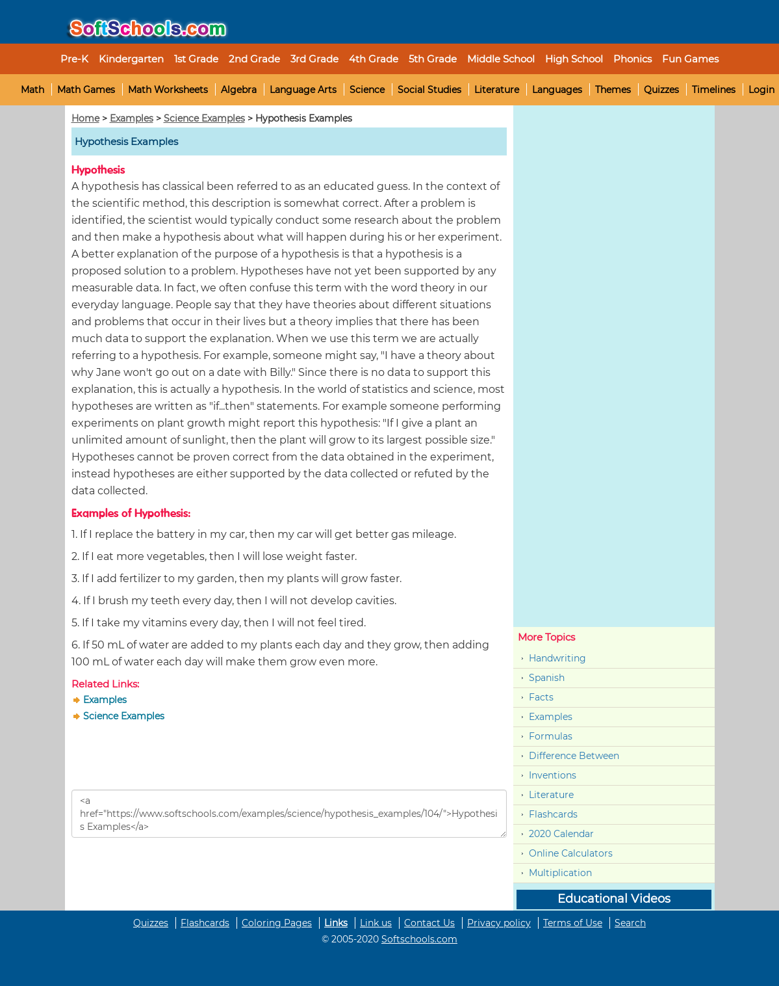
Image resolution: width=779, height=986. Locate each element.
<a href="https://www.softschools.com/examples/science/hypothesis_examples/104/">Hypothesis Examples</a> (289, 814)
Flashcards (553, 814)
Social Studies (429, 90)
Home (85, 118)
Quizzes (661, 90)
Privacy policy (499, 923)
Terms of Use (572, 923)
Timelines (713, 90)
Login (761, 90)
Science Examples (204, 118)
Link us (376, 923)
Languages (557, 90)
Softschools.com (419, 939)
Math (32, 90)
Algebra (239, 90)
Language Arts (303, 90)
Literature (496, 90)
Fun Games (690, 59)
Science (367, 90)
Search (630, 923)
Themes (613, 90)
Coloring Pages (277, 923)
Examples (131, 118)
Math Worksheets (168, 90)
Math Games (86, 90)
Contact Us (429, 923)
